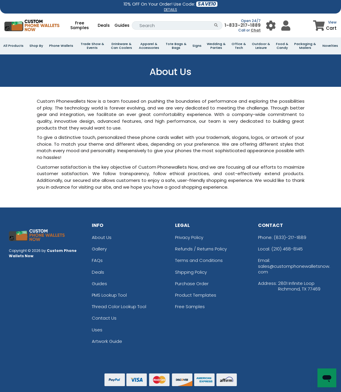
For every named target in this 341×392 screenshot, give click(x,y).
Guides (121, 25)
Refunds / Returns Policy (201, 249)
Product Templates (195, 295)
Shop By (36, 46)
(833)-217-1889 (290, 237)
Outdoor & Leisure (261, 46)
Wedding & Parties (216, 46)
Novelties (330, 46)
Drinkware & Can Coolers (121, 46)
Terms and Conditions (199, 260)
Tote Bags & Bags (176, 46)
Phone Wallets (61, 46)
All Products (13, 46)
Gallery (99, 249)
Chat (256, 30)
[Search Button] (216, 25)
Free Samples (79, 25)
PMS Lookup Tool (109, 295)
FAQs (97, 260)
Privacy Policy (189, 237)
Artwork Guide (107, 341)
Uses (97, 330)
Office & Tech (239, 46)
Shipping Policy (191, 272)
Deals (104, 25)
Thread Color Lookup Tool (119, 306)
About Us (102, 237)
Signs (197, 46)
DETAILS (170, 9)
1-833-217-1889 (242, 25)
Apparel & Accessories (149, 46)
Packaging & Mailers (305, 46)
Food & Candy (282, 46)
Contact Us (104, 318)
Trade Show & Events (92, 46)
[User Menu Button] (270, 25)
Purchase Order (192, 283)
